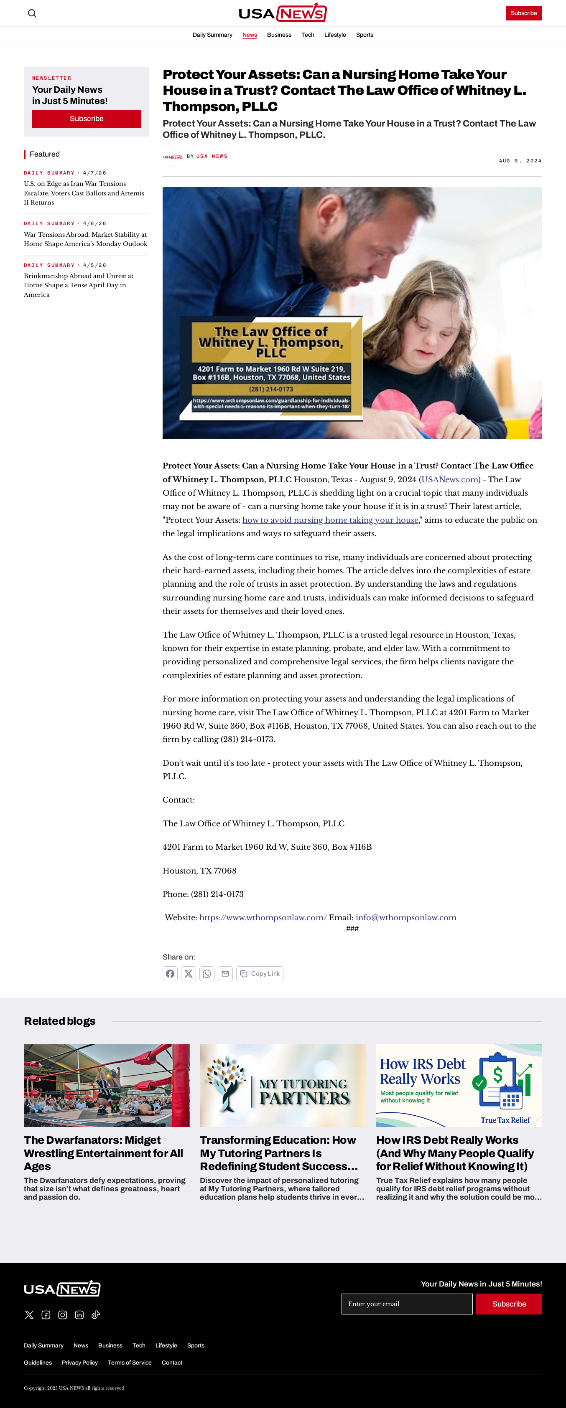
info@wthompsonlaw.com (406, 917)
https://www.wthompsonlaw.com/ (263, 917)
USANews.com (449, 479)
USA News (212, 156)
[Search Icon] (32, 13)
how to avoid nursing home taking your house (330, 520)
